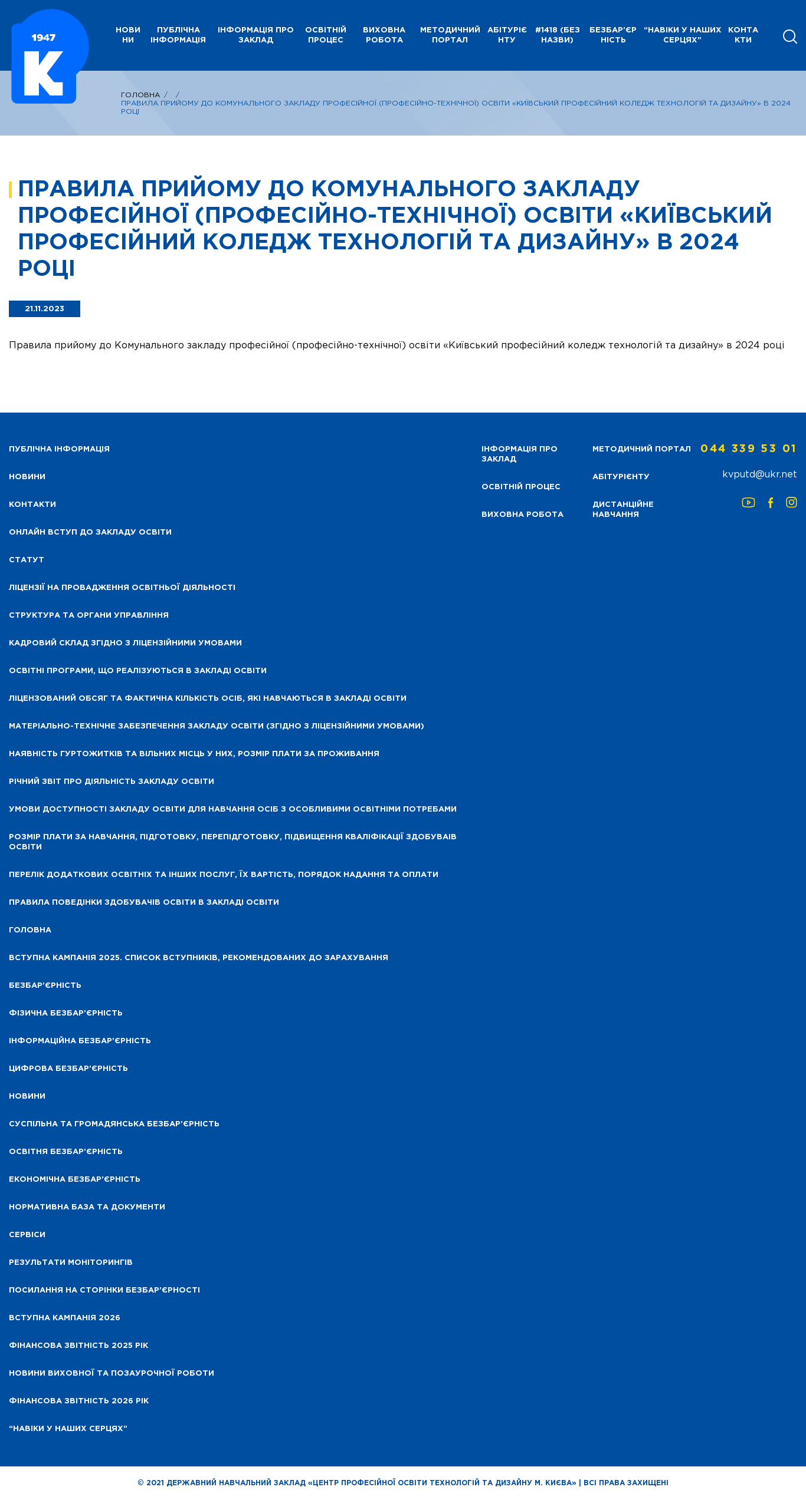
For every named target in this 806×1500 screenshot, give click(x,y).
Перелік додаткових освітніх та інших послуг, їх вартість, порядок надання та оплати (223, 875)
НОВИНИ (128, 35)
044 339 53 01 (748, 449)
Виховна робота (384, 35)
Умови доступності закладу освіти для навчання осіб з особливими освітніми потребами (233, 809)
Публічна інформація (178, 35)
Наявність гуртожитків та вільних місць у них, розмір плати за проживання (194, 754)
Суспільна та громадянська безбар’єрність (114, 1124)
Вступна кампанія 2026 (64, 1318)
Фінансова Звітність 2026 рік (79, 1401)
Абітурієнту (507, 35)
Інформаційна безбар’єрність (80, 1041)
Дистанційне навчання (623, 510)
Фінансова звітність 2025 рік (78, 1346)
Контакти (743, 35)
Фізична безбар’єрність (66, 1013)
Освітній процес (325, 35)
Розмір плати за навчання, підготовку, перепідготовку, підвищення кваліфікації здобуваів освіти (233, 842)
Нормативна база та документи (87, 1207)
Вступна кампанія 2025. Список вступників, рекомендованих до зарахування (198, 958)
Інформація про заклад (256, 35)
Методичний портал (450, 35)
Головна (140, 95)
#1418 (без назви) (557, 35)
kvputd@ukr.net (759, 474)
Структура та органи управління (89, 615)
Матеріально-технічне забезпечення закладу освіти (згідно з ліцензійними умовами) (216, 726)
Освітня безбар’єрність (66, 1152)
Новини (27, 1096)
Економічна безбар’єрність (74, 1179)
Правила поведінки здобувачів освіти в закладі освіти (144, 902)
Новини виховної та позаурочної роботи (111, 1373)
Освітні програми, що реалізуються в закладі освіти (138, 671)
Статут (26, 560)
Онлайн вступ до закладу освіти (90, 532)
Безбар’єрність (613, 35)
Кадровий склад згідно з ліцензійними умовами (125, 643)
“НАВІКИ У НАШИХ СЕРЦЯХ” (683, 35)
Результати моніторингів (71, 1263)
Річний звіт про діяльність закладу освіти (111, 782)
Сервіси (27, 1235)
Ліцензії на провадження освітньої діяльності (122, 588)
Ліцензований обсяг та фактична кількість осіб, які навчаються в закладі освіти (208, 698)
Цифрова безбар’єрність (68, 1069)
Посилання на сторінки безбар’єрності (104, 1290)
